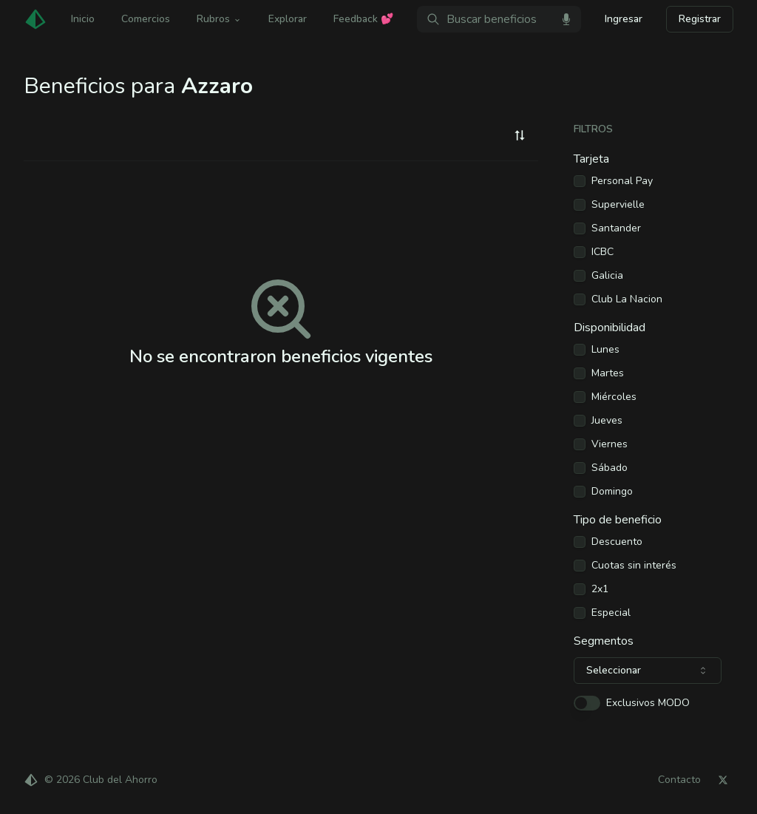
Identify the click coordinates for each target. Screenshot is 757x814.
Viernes (609, 444)
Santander (616, 228)
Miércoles (614, 397)
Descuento (616, 542)
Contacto (679, 780)
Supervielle (618, 205)
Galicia (607, 276)
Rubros (219, 19)
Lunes (605, 350)
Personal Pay (622, 181)
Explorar (287, 19)
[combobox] (519, 135)
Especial (611, 613)
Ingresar (623, 19)
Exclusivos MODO (648, 703)
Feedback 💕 (363, 19)
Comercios (145, 19)
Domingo (612, 492)
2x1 (599, 589)
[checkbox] (579, 181)
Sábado (609, 468)
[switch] (587, 703)
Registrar (700, 19)
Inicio (83, 19)
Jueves (606, 421)
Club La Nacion (626, 299)
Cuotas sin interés (633, 566)
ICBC (602, 252)
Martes (607, 373)
